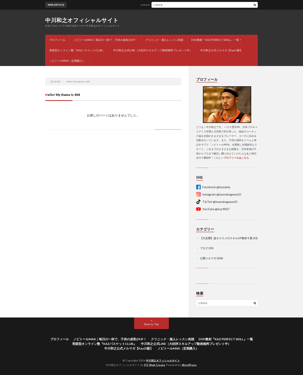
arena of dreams (150, 4)
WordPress (189, 365)
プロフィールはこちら (236, 157)
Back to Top (151, 324)
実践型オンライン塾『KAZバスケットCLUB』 (77, 50)
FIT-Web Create (154, 365)
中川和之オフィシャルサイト (82, 20)
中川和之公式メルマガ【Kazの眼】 (221, 50)
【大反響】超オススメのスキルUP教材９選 (226, 238)
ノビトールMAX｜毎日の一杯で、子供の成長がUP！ (105, 39)
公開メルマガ (208, 258)
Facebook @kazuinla (213, 187)
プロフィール (57, 39)
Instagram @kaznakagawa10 (218, 194)
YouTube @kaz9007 (212, 209)
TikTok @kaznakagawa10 (216, 201)
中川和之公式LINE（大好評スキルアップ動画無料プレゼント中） (152, 50)
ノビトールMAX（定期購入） (67, 60)
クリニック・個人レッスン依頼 (164, 39)
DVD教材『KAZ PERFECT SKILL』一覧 (215, 39)
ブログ (204, 248)
